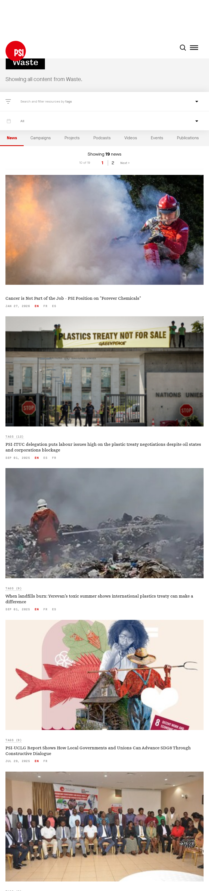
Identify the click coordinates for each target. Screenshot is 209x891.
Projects (72, 138)
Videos (130, 138)
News (12, 138)
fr (45, 306)
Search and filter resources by (42, 101)
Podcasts (102, 138)
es (54, 306)
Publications (188, 138)
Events (157, 138)
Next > (125, 163)
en (37, 306)
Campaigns (40, 138)
